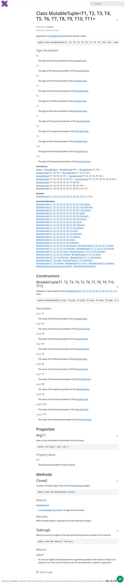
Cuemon (50, 27)
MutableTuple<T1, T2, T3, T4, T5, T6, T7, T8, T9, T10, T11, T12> (64, 196)
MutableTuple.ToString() (84, 266)
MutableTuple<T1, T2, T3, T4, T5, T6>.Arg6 (55, 239)
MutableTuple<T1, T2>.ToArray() (77, 260)
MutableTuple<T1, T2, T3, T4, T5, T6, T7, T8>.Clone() (59, 228)
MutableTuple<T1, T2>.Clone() (49, 263)
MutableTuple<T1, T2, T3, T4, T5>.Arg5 (95, 245)
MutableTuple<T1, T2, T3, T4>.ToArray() (87, 251)
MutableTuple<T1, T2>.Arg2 (49, 260)
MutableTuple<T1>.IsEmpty (101, 263)
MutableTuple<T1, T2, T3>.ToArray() (52, 257)
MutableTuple (55, 36)
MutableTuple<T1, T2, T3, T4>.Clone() (53, 254)
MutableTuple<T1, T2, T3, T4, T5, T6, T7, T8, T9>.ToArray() (62, 216)
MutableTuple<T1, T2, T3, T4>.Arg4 (52, 251)
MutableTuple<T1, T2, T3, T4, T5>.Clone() (95, 248)
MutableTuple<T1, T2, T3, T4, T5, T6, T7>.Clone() (58, 236)
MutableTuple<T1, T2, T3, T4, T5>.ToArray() (55, 248)
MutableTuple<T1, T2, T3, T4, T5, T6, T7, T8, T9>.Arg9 (60, 213)
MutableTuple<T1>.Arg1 (76, 263)
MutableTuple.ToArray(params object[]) (54, 266)
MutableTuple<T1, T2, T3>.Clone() (85, 257)
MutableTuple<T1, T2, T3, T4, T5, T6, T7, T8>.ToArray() (60, 225)
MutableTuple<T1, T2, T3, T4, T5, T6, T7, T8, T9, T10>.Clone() (63, 210)
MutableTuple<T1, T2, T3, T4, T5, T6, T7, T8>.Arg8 (58, 222)
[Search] (107, 3)
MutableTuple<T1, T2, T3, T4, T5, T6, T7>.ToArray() (59, 233)
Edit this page (46, 572)
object (39, 169)
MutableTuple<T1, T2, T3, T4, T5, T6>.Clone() (56, 245)
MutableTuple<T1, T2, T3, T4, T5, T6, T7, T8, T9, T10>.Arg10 (63, 204)
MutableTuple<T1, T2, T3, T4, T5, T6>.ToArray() (57, 242)
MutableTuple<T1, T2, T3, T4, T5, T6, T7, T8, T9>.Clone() (61, 219)
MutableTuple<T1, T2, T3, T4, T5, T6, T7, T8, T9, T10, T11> (92, 291)
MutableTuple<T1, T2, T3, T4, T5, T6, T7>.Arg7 (57, 231)
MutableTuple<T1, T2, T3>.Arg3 (86, 254)
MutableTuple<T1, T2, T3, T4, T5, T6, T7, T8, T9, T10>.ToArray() (64, 207)
